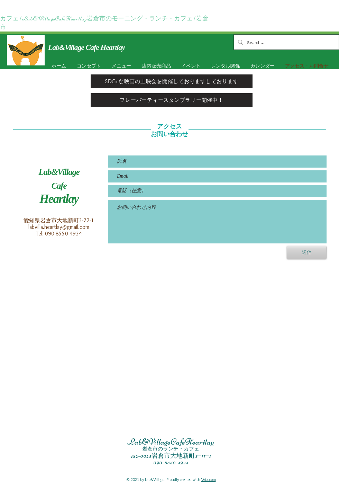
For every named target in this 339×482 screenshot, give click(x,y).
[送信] (306, 252)
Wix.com (208, 479)
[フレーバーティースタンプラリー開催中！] (172, 100)
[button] (189, 66)
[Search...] (285, 42)
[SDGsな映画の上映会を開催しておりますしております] (172, 81)
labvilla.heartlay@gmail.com (58, 227)
